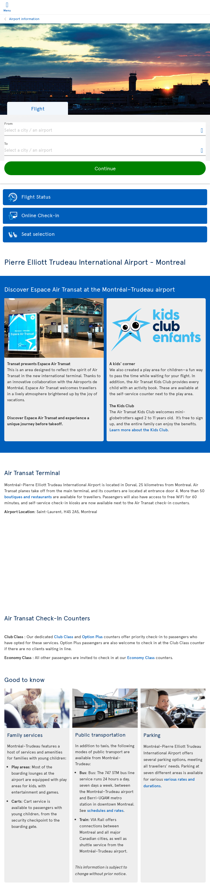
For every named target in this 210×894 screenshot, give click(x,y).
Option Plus (92, 636)
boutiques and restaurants (28, 496)
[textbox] (105, 129)
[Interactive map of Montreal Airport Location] (105, 557)
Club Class (63, 636)
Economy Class (141, 657)
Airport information (24, 18)
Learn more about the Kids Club (138, 429)
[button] (37, 108)
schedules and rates (105, 810)
